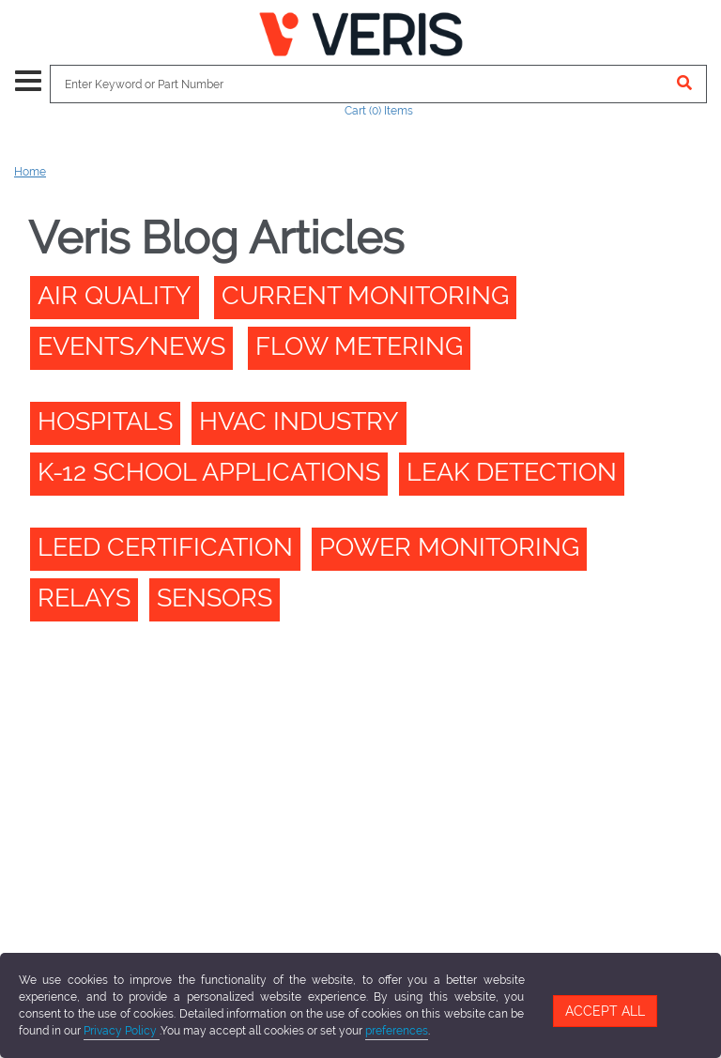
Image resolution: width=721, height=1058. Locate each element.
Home (30, 171)
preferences (396, 1030)
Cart (379, 110)
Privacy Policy (122, 1030)
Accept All (605, 1011)
